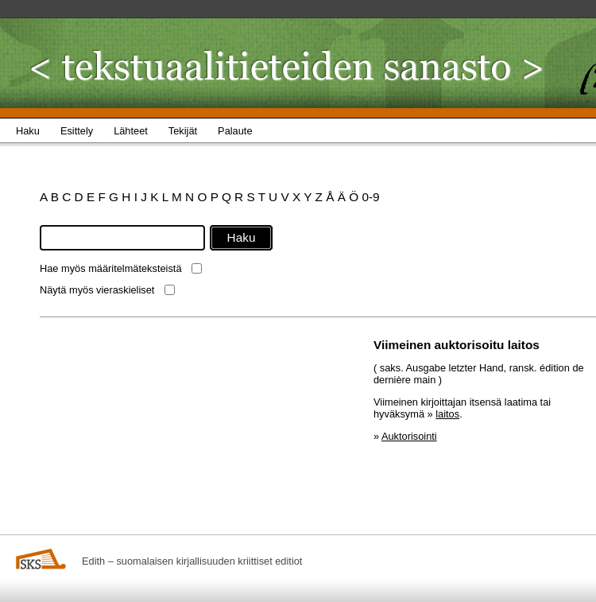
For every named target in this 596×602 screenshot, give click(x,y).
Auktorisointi (409, 436)
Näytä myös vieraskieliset (97, 290)
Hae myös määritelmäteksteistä (111, 268)
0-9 (370, 197)
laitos (447, 414)
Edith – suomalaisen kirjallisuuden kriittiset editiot (192, 561)
